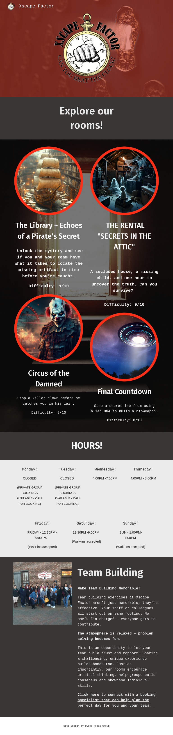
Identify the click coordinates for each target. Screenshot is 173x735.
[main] (86, 118)
